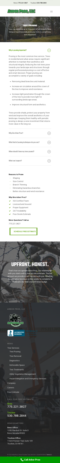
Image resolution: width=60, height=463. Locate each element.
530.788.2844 (16, 415)
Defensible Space (17, 365)
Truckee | (38, 3)
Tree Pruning (14, 351)
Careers (10, 387)
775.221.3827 (16, 406)
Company (11, 383)
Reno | (21, 3)
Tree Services (13, 348)
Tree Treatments (16, 369)
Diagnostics (14, 360)
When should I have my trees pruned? (30, 151)
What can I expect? (30, 161)
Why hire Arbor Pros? (30, 133)
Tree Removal (15, 356)
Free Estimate (13, 392)
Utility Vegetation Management (22, 374)
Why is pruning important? (30, 50)
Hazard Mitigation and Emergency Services (27, 378)
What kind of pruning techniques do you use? (30, 142)
